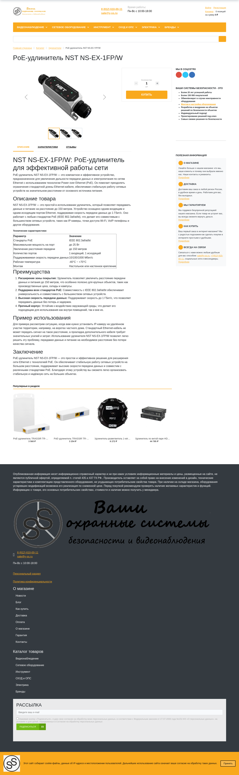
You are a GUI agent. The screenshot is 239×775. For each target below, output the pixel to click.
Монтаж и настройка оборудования (198, 104)
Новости (21, 595)
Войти (208, 7)
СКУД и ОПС (23, 678)
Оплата (20, 622)
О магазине (23, 628)
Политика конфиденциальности (32, 581)
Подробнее (183, 177)
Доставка (21, 615)
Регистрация (220, 7)
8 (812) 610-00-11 (111, 9)
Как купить (22, 608)
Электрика (22, 685)
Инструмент (23, 671)
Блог (19, 602)
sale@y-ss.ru (109, 13)
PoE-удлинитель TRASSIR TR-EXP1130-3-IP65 (38, 438)
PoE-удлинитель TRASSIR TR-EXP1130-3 (76, 438)
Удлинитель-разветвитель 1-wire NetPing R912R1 (121, 438)
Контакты (21, 641)
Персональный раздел (27, 573)
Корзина (209, 11)
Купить (146, 94)
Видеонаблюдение (27, 658)
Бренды (20, 691)
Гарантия (21, 635)
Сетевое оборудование (30, 665)
